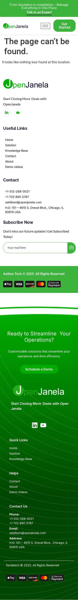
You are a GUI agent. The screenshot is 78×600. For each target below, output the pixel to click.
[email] (35, 247)
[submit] (71, 248)
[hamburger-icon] (45, 26)
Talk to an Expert (39, 12)
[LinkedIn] (6, 113)
